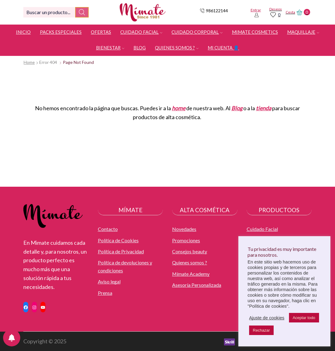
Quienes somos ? (176, 47)
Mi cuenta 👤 (223, 47)
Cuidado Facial (141, 32)
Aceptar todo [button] (304, 317)
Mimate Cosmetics (255, 32)
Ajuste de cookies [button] (266, 317)
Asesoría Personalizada (196, 285)
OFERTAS (101, 32)
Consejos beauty (189, 251)
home (178, 108)
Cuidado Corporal (196, 32)
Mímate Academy (191, 274)
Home (29, 62)
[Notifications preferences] (11, 337)
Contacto (108, 229)
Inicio (23, 32)
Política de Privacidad (121, 251)
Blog (139, 47)
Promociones (186, 240)
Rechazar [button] (261, 330)
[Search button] (82, 12)
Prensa (105, 293)
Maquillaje (303, 32)
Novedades (184, 229)
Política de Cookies (118, 240)
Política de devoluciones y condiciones (125, 267)
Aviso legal (109, 282)
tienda (263, 108)
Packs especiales (61, 32)
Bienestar (110, 47)
